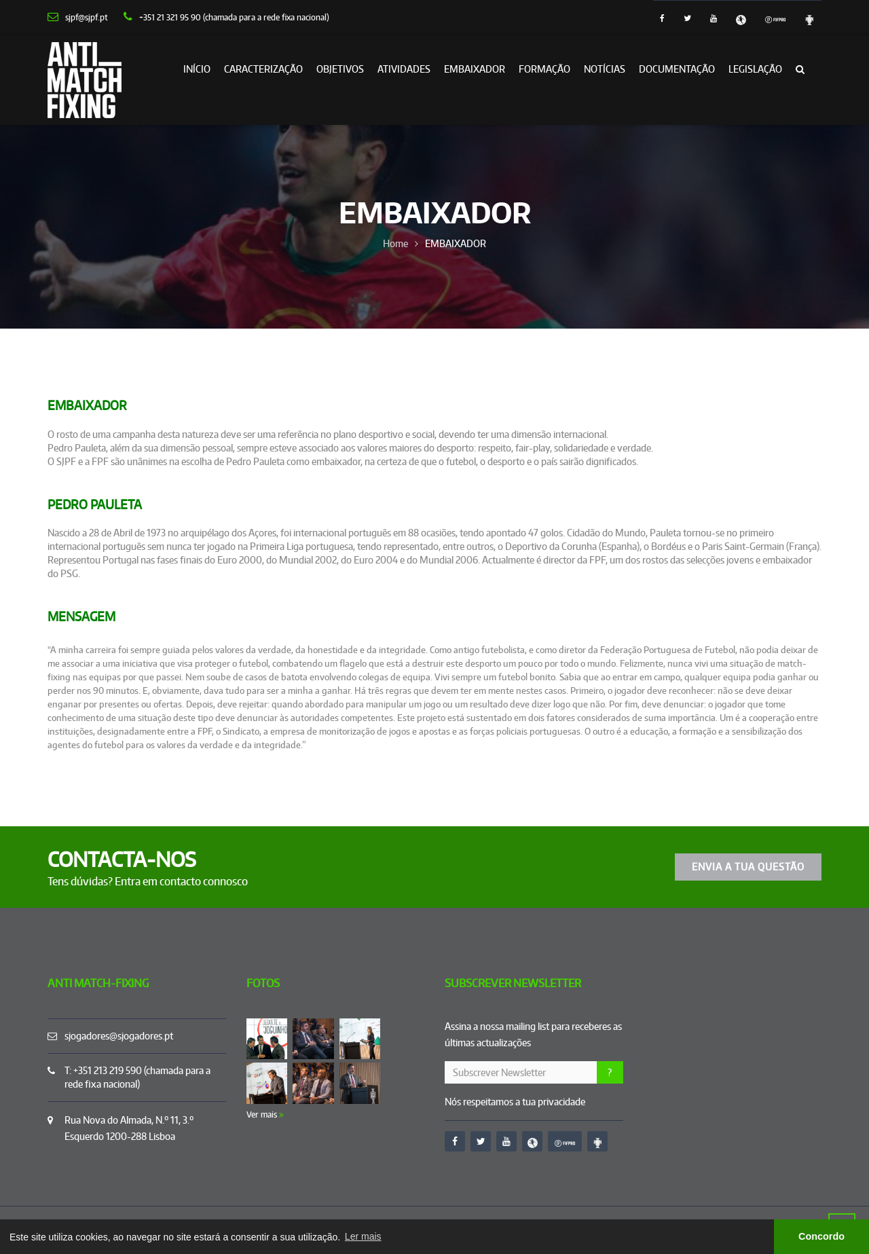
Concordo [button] (821, 1236)
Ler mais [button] (363, 1236)
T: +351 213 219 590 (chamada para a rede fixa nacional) (137, 1077)
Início (196, 69)
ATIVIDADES (403, 69)
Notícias (604, 69)
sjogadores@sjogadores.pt (118, 1035)
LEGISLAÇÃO (755, 69)
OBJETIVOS (340, 69)
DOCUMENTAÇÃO (677, 69)
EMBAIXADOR (474, 69)
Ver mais (265, 1114)
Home (395, 243)
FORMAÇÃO (544, 69)
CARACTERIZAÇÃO (263, 69)
